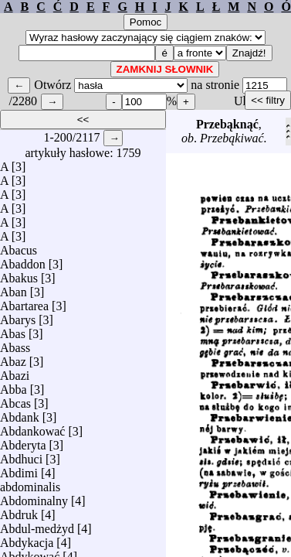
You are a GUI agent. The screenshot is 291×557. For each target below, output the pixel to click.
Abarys (18, 316)
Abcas (15, 399)
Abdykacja (26, 538)
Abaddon (23, 260)
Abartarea (24, 302)
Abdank (19, 413)
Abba (13, 385)
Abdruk (19, 511)
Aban (13, 288)
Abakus (19, 274)
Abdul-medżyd (37, 524)
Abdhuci (21, 455)
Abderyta (23, 441)
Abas (12, 330)
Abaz (13, 357)
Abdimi (19, 469)
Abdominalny (34, 497)
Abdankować (32, 427)
